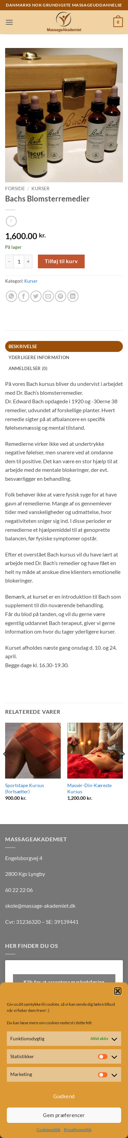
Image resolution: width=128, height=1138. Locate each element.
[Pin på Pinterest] (60, 296)
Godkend (63, 1096)
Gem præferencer (64, 1115)
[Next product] (11, 221)
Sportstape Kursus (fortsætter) (24, 788)
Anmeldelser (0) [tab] (28, 368)
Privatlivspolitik (77, 1129)
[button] (117, 991)
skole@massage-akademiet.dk (40, 905)
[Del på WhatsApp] (11, 296)
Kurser (40, 188)
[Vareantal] (18, 261)
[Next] (122, 767)
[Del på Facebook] (23, 296)
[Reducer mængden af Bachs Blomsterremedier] (9, 261)
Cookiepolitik (48, 1129)
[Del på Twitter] (36, 296)
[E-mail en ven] (48, 296)
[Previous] (5, 767)
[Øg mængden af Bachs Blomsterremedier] (28, 261)
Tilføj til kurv (61, 261)
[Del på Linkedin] (73, 296)
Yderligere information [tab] (39, 357)
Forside (15, 188)
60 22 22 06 (19, 889)
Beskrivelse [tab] (23, 346)
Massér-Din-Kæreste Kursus (89, 788)
